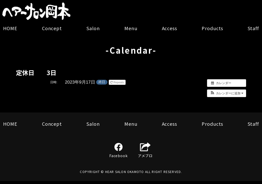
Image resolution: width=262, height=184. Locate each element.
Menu (130, 28)
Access (169, 28)
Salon (93, 28)
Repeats (117, 82)
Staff (253, 28)
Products (212, 28)
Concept (52, 28)
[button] (226, 93)
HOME (10, 28)
